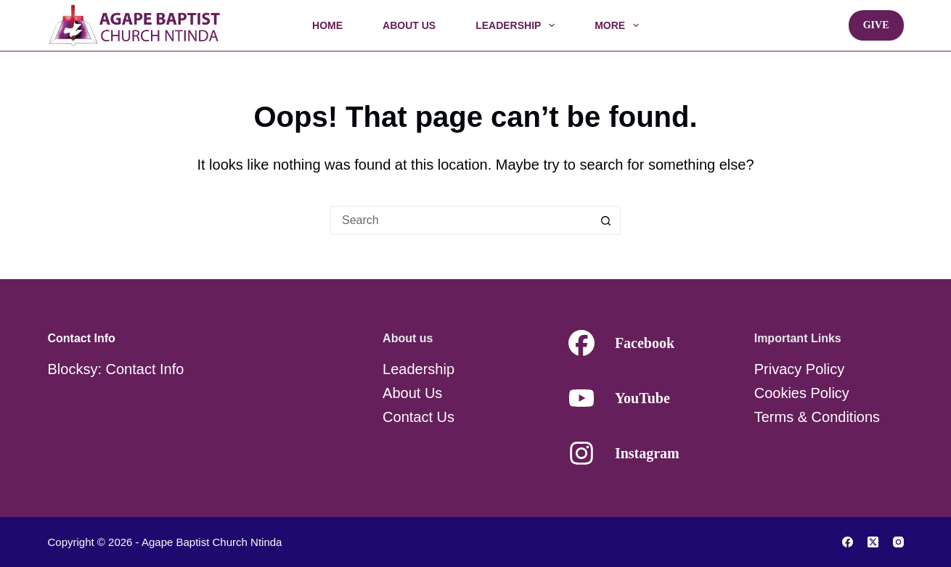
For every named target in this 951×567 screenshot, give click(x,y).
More (620, 25)
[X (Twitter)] (873, 542)
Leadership (518, 25)
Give (876, 25)
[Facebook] (847, 542)
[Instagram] (898, 542)
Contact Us (418, 417)
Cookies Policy (801, 393)
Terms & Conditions (817, 417)
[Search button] (606, 220)
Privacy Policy (799, 369)
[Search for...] (461, 220)
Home (327, 25)
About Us (409, 25)
